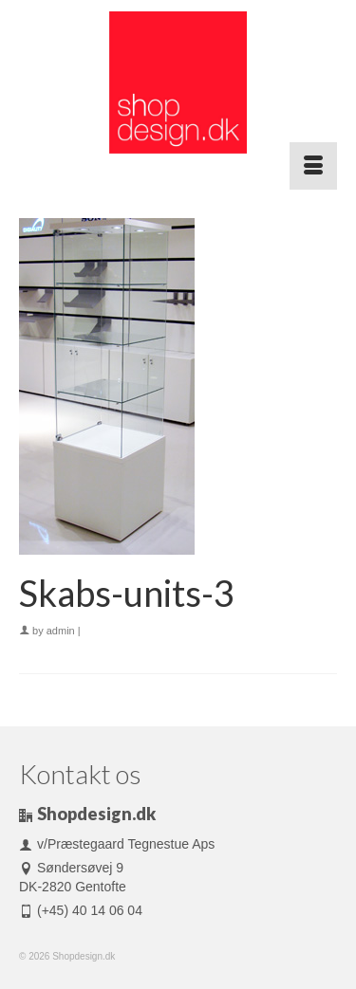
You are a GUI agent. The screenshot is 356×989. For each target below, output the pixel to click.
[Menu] (313, 166)
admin (61, 630)
